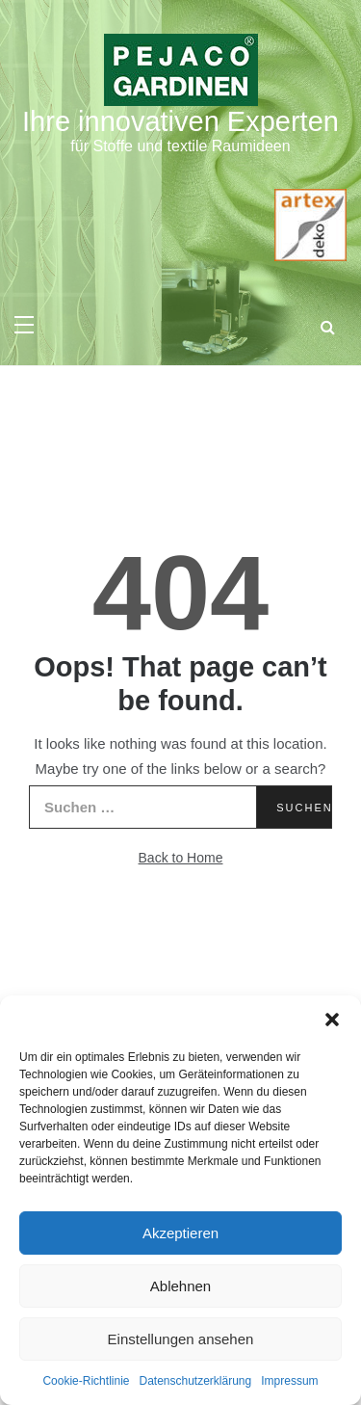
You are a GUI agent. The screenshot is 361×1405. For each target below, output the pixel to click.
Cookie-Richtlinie (85, 1381)
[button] (332, 1019)
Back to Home (181, 857)
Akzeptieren (180, 1233)
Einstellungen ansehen (181, 1339)
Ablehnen (180, 1286)
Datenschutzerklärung (195, 1381)
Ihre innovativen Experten (180, 121)
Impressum (289, 1381)
